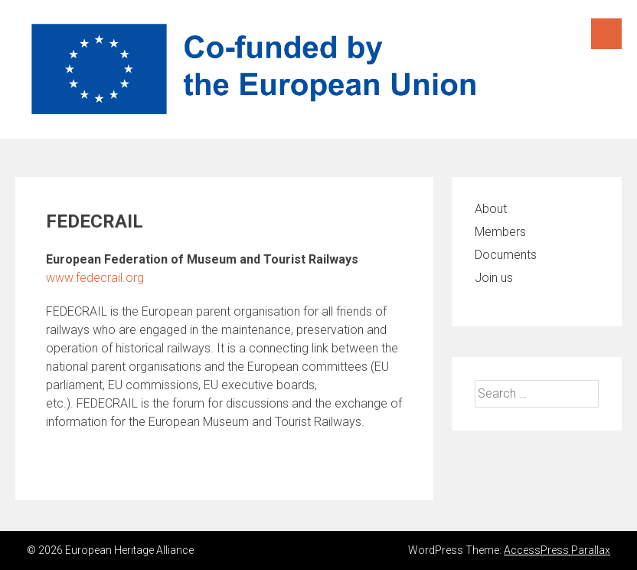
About (491, 208)
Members (500, 231)
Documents (506, 254)
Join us (494, 277)
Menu (606, 33)
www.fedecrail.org (95, 277)
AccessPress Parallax (557, 550)
